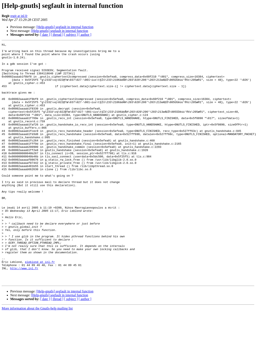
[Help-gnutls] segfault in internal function (64, 27)
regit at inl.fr (18, 16)
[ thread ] (57, 34)
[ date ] (45, 34)
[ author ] (85, 34)
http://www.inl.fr (24, 313)
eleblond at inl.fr (40, 306)
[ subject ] (71, 34)
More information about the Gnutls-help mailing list (37, 356)
